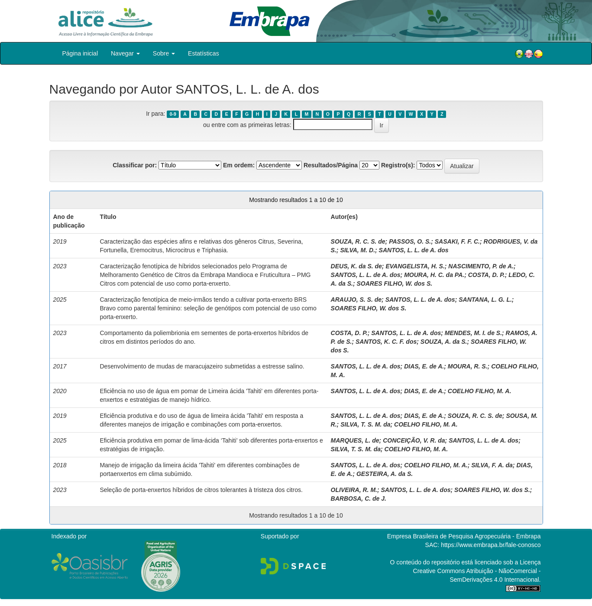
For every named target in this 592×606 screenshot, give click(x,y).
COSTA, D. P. (486, 274)
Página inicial (80, 53)
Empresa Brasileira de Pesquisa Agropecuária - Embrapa (464, 536)
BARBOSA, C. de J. (358, 498)
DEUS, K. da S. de (356, 266)
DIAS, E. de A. (424, 366)
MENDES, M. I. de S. (473, 332)
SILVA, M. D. (357, 250)
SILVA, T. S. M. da (365, 424)
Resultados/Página (331, 165)
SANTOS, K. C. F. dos (386, 341)
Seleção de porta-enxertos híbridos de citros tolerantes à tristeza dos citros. (201, 489)
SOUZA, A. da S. (444, 341)
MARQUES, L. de (355, 440)
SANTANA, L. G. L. (485, 299)
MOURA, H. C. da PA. (434, 274)
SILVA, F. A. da (492, 465)
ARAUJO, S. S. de (356, 299)
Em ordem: (239, 165)
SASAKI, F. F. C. (457, 241)
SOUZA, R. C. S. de (358, 241)
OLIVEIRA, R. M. (354, 489)
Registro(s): (398, 165)
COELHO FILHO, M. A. (479, 391)
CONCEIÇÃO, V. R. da (414, 440)
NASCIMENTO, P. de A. (481, 266)
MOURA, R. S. (468, 366)
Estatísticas (203, 53)
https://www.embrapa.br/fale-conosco (490, 544)
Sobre (164, 53)
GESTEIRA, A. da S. (384, 473)
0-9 (173, 114)
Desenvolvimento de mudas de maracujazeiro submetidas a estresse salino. (202, 366)
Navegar (125, 53)
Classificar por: (135, 165)
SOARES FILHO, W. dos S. (395, 283)
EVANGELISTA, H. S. (414, 266)
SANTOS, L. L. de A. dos (414, 250)
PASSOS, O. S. (410, 241)
